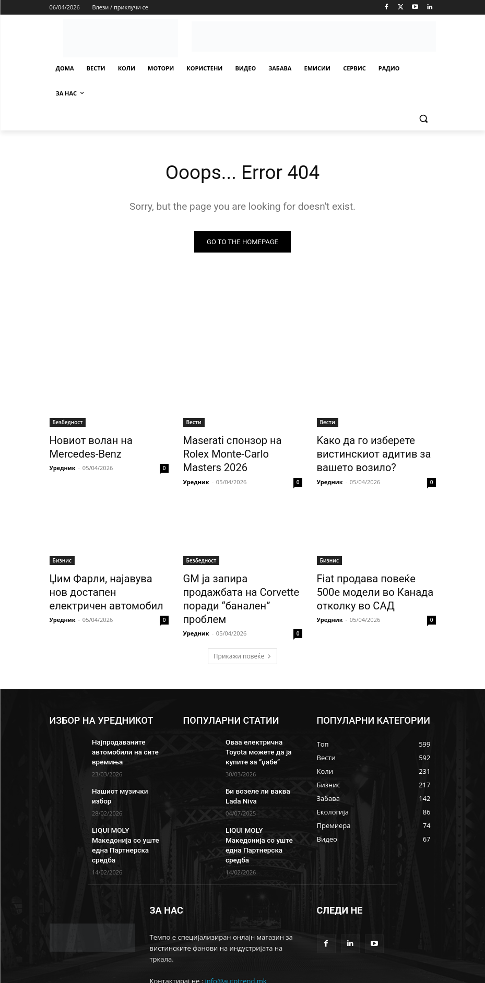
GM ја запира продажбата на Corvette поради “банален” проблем (236, 583)
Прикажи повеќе (242, 630)
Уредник (63, 465)
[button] (423, 118)
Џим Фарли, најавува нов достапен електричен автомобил (102, 583)
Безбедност (68, 423)
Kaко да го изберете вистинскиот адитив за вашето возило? (365, 452)
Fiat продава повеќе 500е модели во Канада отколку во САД (373, 583)
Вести (194, 423)
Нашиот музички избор (126, 761)
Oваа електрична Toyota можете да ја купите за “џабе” (261, 724)
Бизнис (62, 554)
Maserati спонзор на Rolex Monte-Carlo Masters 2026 (237, 446)
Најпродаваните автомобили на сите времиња (121, 724)
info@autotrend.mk (235, 936)
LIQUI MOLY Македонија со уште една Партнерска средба (129, 806)
